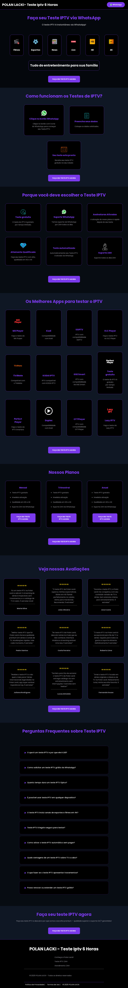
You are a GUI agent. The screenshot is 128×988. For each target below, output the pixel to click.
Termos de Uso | (53, 984)
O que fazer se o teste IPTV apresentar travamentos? (52, 872)
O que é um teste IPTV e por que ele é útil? (47, 752)
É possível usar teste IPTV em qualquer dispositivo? (51, 797)
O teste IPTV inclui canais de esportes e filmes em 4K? (52, 812)
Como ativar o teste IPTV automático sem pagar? (51, 842)
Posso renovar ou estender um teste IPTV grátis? (50, 887)
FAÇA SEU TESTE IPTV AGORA (64, 79)
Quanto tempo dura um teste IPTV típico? (47, 782)
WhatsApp (116, 5)
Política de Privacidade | (35, 984)
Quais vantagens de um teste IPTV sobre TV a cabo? (52, 857)
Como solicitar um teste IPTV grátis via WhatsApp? (51, 767)
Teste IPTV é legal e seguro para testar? (46, 827)
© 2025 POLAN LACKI (71, 984)
